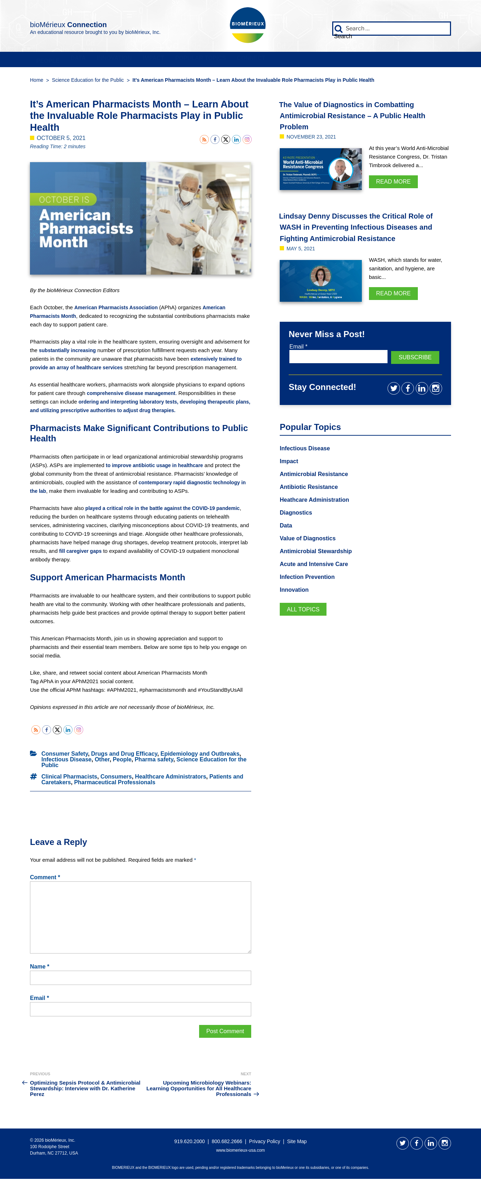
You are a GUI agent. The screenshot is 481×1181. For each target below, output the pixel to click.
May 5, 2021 (303, 262)
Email (39, 1000)
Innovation (178, 60)
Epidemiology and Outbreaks (200, 756)
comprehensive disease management (134, 395)
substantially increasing (69, 353)
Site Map (297, 1143)
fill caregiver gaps (136, 553)
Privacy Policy (264, 1143)
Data (115, 60)
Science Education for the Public (88, 82)
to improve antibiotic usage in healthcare (158, 468)
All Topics (305, 624)
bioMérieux (95, 23)
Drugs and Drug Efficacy (124, 756)
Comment (45, 880)
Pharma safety (154, 762)
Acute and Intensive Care (318, 578)
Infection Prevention (310, 591)
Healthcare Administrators (170, 779)
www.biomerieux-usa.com (240, 1152)
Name (39, 969)
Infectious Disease (66, 762)
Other (102, 762)
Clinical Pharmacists (69, 779)
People (60, 60)
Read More (393, 184)
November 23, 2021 (315, 139)
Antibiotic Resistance (312, 498)
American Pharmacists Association (118, 310)
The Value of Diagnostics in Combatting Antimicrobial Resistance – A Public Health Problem (361, 117)
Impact (244, 60)
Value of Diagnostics (311, 551)
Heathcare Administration (319, 512)
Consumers (116, 779)
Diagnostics (298, 525)
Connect (398, 60)
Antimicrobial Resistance (318, 485)
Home (36, 82)
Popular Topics (319, 60)
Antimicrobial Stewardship (320, 565)
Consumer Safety (64, 756)
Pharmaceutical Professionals (115, 784)
